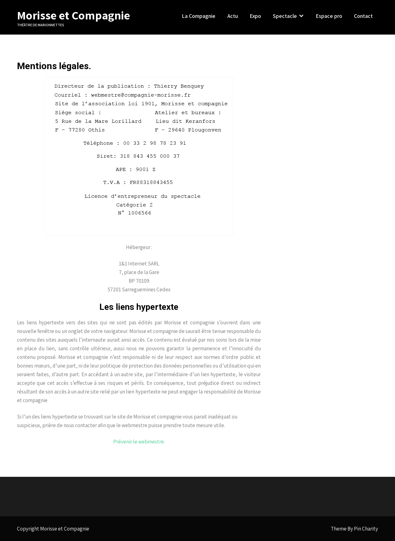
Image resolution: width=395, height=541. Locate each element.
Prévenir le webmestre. (139, 441)
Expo (255, 15)
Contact (363, 15)
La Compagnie (198, 15)
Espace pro (329, 15)
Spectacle (285, 15)
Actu (232, 15)
